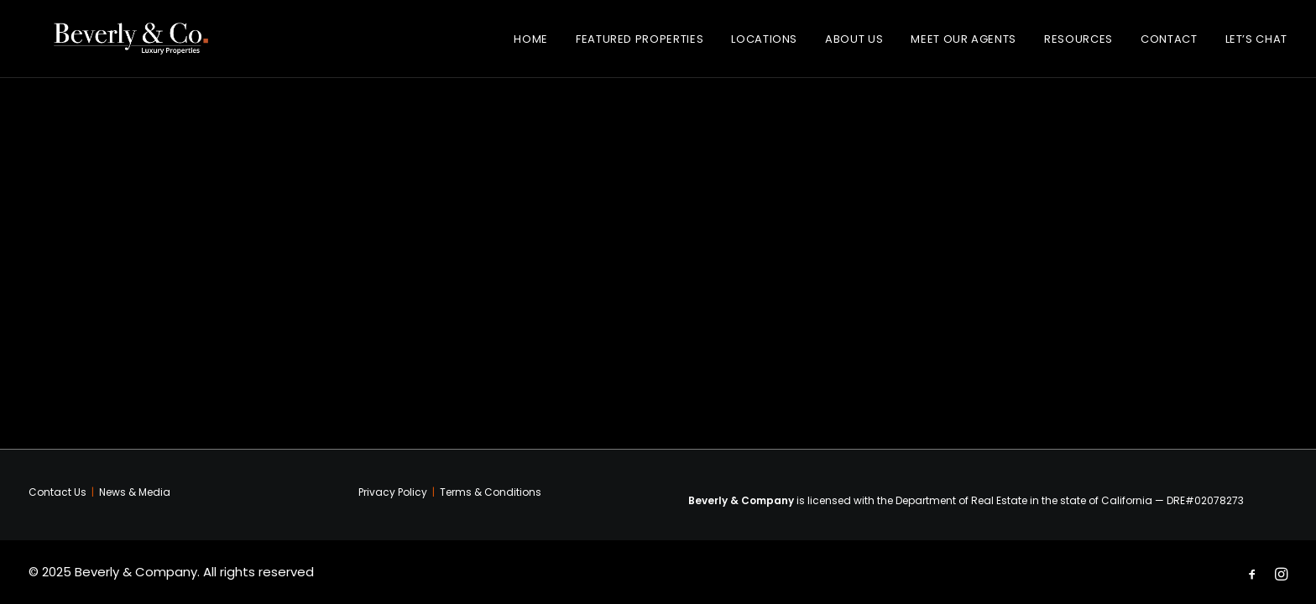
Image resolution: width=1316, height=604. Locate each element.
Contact (1169, 46)
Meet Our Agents (963, 46)
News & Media (134, 492)
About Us (854, 46)
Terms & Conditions (490, 492)
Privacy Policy (392, 492)
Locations (764, 46)
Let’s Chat (1256, 46)
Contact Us (57, 492)
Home (531, 46)
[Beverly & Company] (139, 46)
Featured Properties (639, 46)
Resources (1078, 46)
